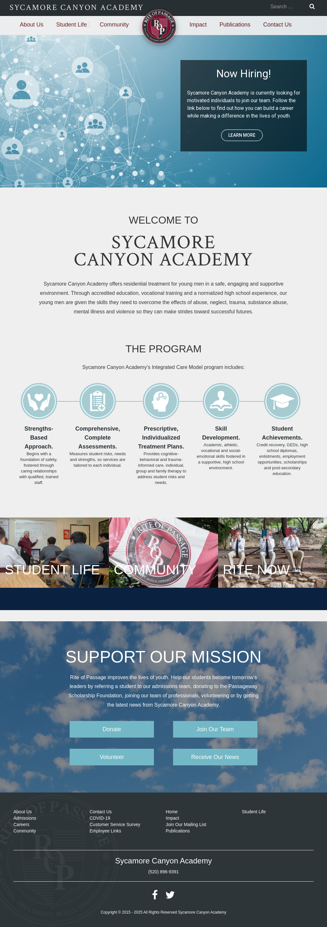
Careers (21, 824)
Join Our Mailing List (186, 824)
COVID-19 (100, 818)
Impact (198, 24)
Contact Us (277, 24)
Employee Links (105, 830)
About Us (31, 24)
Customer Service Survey (115, 824)
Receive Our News (215, 757)
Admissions (24, 818)
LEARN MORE (241, 135)
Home (172, 811)
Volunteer (112, 757)
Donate (112, 729)
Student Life (71, 24)
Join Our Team (215, 729)
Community (114, 24)
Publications (234, 24)
